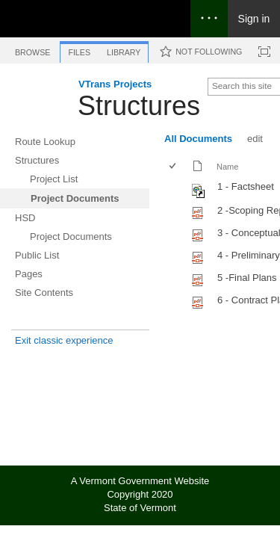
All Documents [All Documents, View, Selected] (198, 138)
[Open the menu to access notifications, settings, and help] (209, 18)
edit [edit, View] (255, 138)
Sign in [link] (254, 19)
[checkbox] (173, 167)
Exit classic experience (64, 340)
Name (227, 166)
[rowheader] (176, 189)
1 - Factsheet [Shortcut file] (245, 186)
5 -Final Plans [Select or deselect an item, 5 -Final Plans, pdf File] (246, 277)
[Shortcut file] (199, 194)
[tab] (32, 49)
